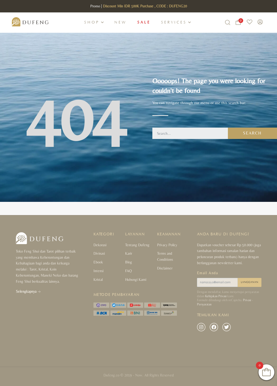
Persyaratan (204, 304)
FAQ (128, 271)
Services (174, 22)
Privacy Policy (167, 245)
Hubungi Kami (135, 279)
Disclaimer (164, 268)
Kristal (98, 279)
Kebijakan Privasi (216, 296)
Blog (128, 262)
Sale (144, 22)
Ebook (98, 262)
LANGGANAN (249, 282)
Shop (92, 22)
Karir (128, 253)
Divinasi (99, 253)
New (120, 22)
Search (252, 133)
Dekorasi (99, 245)
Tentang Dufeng (137, 245)
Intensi (98, 271)
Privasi (247, 300)
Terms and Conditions (165, 256)
